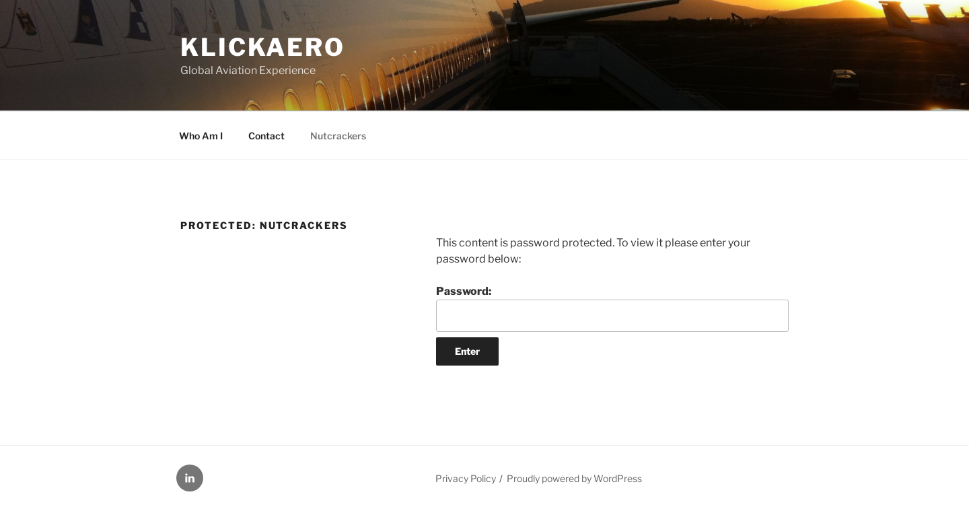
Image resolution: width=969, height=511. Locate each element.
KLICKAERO (262, 47)
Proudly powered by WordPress (574, 478)
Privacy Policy (465, 478)
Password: (612, 308)
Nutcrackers (338, 135)
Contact (266, 135)
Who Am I (201, 135)
